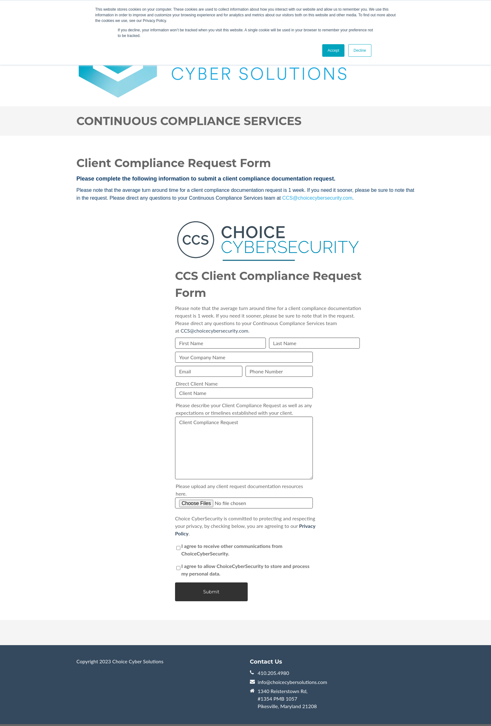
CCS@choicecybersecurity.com (317, 198)
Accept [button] (333, 50)
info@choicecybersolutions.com (292, 682)
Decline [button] (360, 50)
